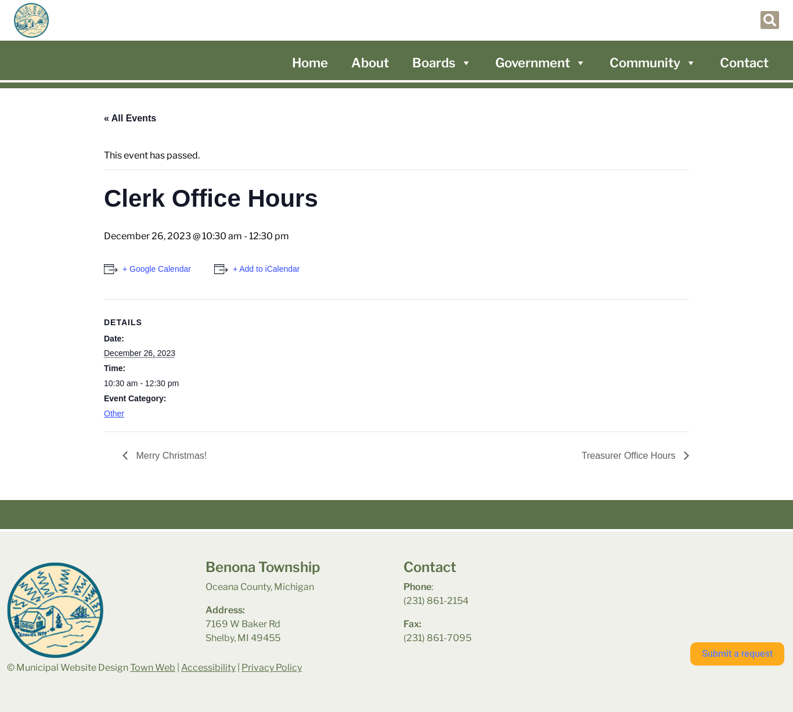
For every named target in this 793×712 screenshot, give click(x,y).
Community (653, 62)
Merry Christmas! (170, 456)
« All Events (130, 118)
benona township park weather (660, 589)
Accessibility (208, 667)
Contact (744, 62)
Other (114, 413)
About (370, 62)
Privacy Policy (271, 667)
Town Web (152, 667)
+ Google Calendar (156, 269)
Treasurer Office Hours (630, 456)
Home (310, 62)
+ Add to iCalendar (266, 269)
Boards (442, 62)
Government (540, 62)
